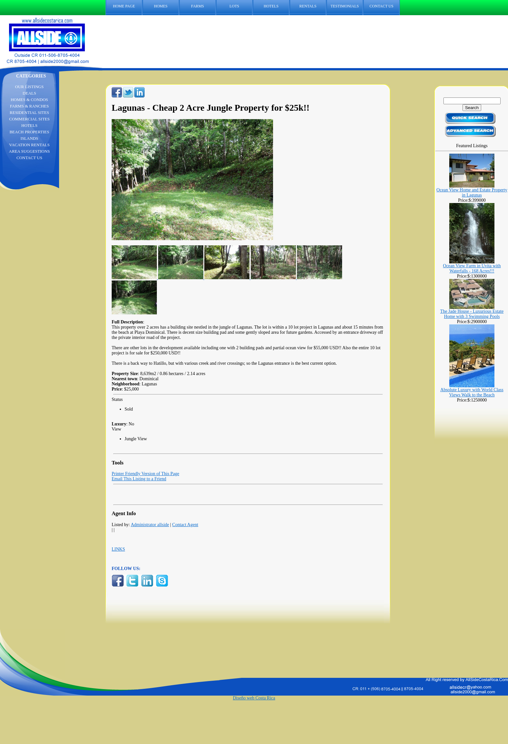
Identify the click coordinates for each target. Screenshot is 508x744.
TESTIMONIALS (344, 6)
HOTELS (271, 6)
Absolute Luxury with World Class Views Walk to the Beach (471, 392)
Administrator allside (150, 524)
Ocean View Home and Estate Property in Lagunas (471, 193)
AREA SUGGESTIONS (29, 151)
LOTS (234, 6)
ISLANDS (29, 138)
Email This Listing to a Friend (139, 478)
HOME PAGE (124, 6)
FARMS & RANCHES (29, 106)
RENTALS (307, 6)
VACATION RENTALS (29, 144)
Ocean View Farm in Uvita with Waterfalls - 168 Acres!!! (472, 268)
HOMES (161, 6)
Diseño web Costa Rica (254, 698)
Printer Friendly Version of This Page (145, 473)
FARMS (197, 6)
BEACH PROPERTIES (29, 131)
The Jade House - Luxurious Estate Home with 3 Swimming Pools (471, 314)
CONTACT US (385, 6)
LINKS (118, 549)
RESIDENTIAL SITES (29, 112)
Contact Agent (185, 524)
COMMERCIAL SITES (29, 119)
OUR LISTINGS (29, 86)
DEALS (29, 93)
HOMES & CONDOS (29, 99)
